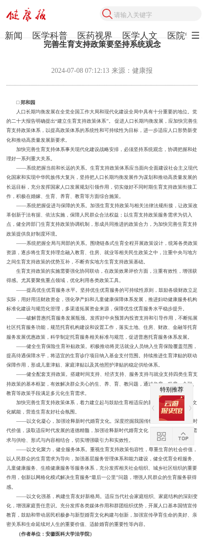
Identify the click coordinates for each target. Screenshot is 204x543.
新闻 (14, 36)
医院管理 (185, 36)
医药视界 (95, 36)
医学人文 (140, 36)
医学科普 (50, 36)
